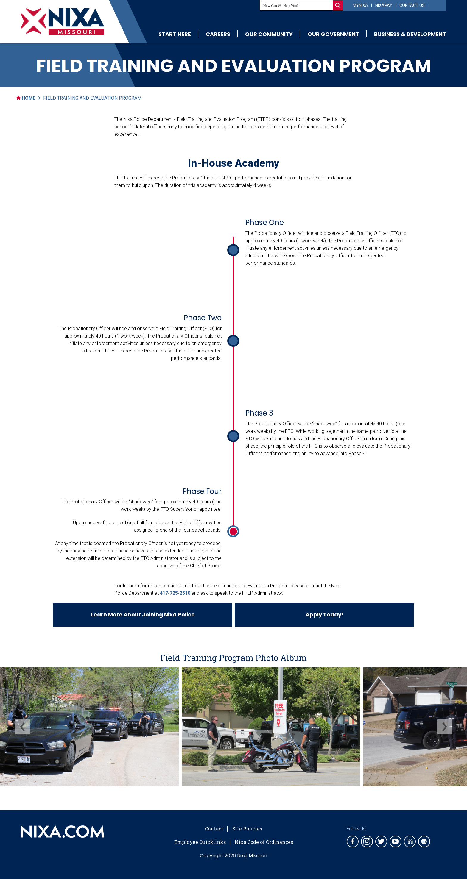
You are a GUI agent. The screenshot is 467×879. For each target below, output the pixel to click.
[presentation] (22, 726)
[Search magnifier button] (338, 5)
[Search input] (296, 5)
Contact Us (412, 5)
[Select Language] (436, 5)
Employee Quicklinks (200, 842)
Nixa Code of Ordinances (264, 842)
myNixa (360, 5)
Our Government (333, 34)
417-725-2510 (175, 593)
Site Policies (247, 828)
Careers (218, 34)
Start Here (174, 34)
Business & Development (410, 34)
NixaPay (383, 5)
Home (25, 98)
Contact (214, 828)
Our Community (269, 34)
